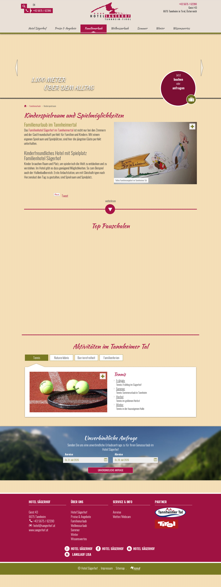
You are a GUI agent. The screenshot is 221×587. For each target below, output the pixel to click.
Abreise (119, 467)
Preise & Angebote (65, 28)
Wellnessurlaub (120, 28)
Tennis (36, 370)
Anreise (69, 467)
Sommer (142, 28)
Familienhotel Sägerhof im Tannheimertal (51, 142)
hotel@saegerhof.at (44, 537)
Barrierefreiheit (86, 370)
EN (34, 5)
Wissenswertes (181, 28)
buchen (178, 92)
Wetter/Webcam (122, 529)
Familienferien (111, 370)
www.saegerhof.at (38, 542)
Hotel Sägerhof (37, 28)
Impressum (107, 580)
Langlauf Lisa (81, 566)
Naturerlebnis (61, 370)
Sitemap (120, 580)
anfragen (178, 100)
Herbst (120, 409)
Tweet (65, 208)
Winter (160, 28)
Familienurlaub (93, 28)
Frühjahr (120, 393)
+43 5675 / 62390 (38, 10)
